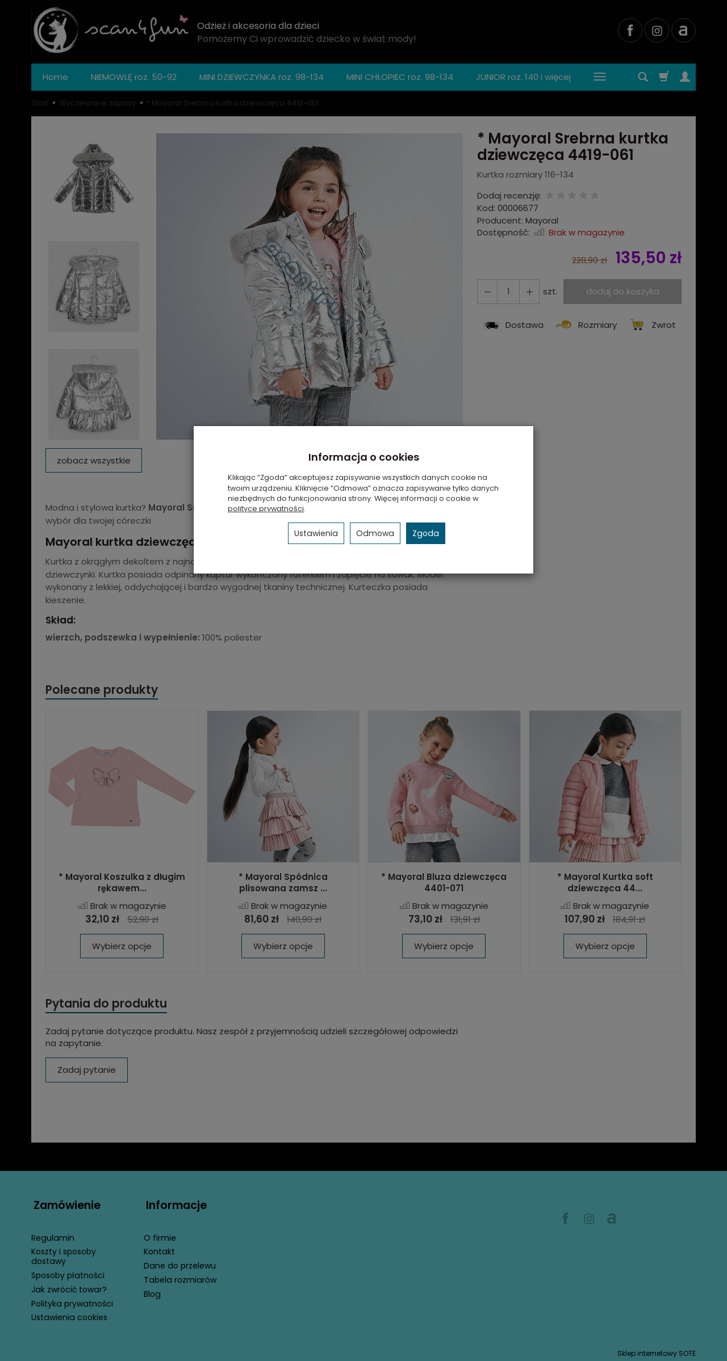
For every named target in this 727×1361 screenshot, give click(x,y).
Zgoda (425, 533)
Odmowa (375, 533)
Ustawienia (316, 533)
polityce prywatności (266, 508)
